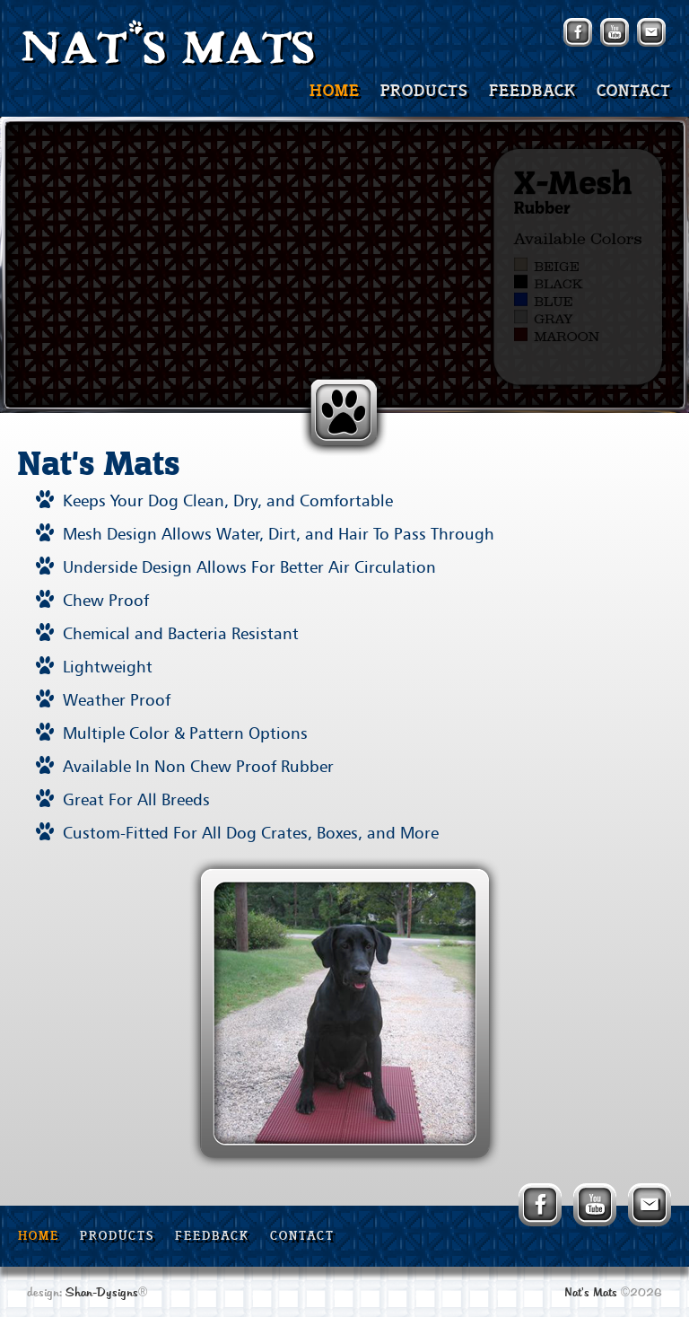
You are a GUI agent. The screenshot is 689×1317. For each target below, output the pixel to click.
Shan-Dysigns (101, 1292)
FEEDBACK (532, 91)
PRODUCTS (424, 91)
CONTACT (634, 91)
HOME (335, 91)
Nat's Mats (590, 1292)
